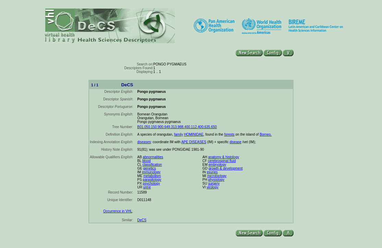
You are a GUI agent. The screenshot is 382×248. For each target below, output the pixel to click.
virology (212, 187)
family (178, 134)
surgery (213, 183)
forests (229, 134)
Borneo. (266, 134)
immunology (151, 172)
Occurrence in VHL (117, 211)
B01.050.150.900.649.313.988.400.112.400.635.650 (177, 127)
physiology (216, 180)
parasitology (152, 180)
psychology (151, 183)
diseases (144, 142)
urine (147, 187)
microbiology (216, 176)
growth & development (225, 168)
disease (235, 142)
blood (146, 161)
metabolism (152, 176)
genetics (149, 168)
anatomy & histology (223, 157)
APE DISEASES (193, 142)
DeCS (141, 220)
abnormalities (153, 157)
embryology (217, 164)
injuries (212, 172)
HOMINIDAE (193, 134)
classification (152, 164)
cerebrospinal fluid (222, 161)
